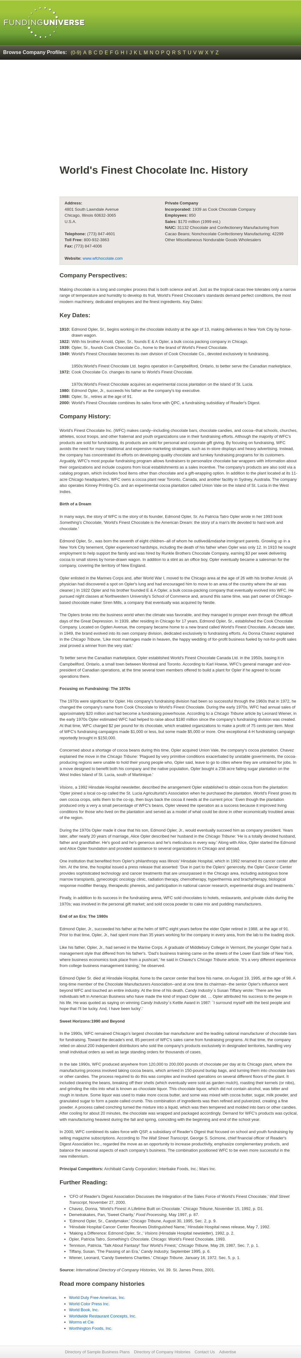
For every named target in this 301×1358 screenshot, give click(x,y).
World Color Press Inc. (89, 1303)
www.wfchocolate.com (103, 258)
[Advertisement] (179, 115)
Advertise (227, 1352)
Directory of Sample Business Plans (97, 1352)
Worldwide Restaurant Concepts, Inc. (102, 1316)
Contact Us (205, 1352)
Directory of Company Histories (162, 1352)
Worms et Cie (81, 1322)
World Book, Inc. (84, 1309)
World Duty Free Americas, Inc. (97, 1297)
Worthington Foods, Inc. (90, 1328)
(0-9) (76, 52)
